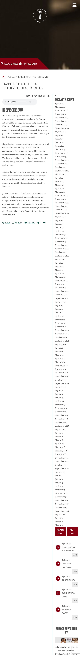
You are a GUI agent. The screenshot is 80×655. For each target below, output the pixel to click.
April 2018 (59, 443)
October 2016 (60, 507)
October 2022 (60, 252)
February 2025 (61, 153)
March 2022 (60, 277)
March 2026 (60, 107)
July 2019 (59, 390)
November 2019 (61, 376)
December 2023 (61, 202)
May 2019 (59, 397)
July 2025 (59, 135)
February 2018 (61, 450)
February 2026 (61, 110)
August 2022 (60, 259)
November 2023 (61, 206)
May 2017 (59, 482)
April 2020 (59, 358)
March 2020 (60, 362)
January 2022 (60, 284)
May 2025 (59, 142)
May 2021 (59, 312)
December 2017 (61, 457)
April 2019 (59, 401)
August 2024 (60, 174)
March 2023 (60, 234)
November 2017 (61, 461)
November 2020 (62, 333)
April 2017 (59, 486)
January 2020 (60, 369)
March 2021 (60, 319)
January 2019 (60, 411)
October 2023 (60, 209)
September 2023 (62, 213)
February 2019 (61, 408)
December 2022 (61, 245)
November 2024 (62, 163)
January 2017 (60, 496)
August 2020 (60, 344)
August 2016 (60, 514)
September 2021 (62, 298)
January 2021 (60, 326)
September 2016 (62, 511)
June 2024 (59, 181)
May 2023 (59, 227)
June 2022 (59, 266)
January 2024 (60, 199)
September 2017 (62, 468)
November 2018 (61, 418)
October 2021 (60, 294)
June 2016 (59, 521)
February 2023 (61, 238)
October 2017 (60, 465)
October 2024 (61, 167)
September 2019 (62, 383)
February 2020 (61, 365)
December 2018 (61, 415)
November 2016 (61, 503)
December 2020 (62, 330)
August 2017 (60, 472)
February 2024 (61, 195)
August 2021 (60, 302)
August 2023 (60, 216)
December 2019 (61, 372)
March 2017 (60, 489)
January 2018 (60, 454)
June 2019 (59, 394)
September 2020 (62, 340)
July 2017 (58, 475)
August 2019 (60, 387)
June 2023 (59, 224)
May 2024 (59, 185)
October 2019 (60, 379)
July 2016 (59, 518)
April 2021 (59, 316)
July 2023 (59, 220)
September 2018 (62, 425)
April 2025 (59, 145)
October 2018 (60, 422)
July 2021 (59, 305)
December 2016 (61, 500)
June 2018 (59, 436)
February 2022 (61, 280)
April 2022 (59, 273)
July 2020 (59, 348)
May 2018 (59, 440)
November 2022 (61, 248)
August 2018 (60, 429)
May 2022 (59, 270)
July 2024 (59, 177)
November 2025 (61, 121)
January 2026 (60, 114)
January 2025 (60, 156)
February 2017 (61, 493)
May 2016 (59, 525)
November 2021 (61, 291)
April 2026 (59, 103)
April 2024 (59, 188)
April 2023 (59, 231)
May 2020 (59, 355)
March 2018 (60, 447)
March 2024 (60, 192)
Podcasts (11, 77)
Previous (60, 531)
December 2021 (61, 287)
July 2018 (59, 433)
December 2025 (61, 117)
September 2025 (62, 128)
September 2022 (62, 255)
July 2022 (59, 262)
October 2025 (60, 124)
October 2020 (61, 337)
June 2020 (59, 351)
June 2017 (59, 479)
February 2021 (61, 323)
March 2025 (60, 149)
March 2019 (60, 404)
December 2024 (62, 160)
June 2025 (59, 138)
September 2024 (62, 170)
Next (72, 531)
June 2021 (59, 309)
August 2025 (60, 131)
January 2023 (60, 241)
